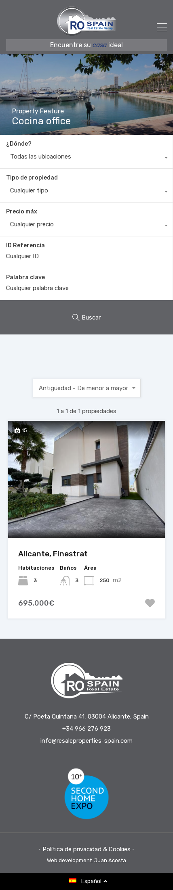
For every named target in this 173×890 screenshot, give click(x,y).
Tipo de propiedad (32, 177)
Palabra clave (25, 277)
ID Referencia (25, 245)
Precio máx (21, 211)
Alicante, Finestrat (53, 553)
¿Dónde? (19, 143)
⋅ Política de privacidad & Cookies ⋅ (86, 849)
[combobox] (86, 158)
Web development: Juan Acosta (86, 860)
